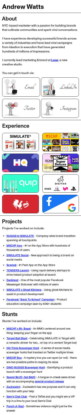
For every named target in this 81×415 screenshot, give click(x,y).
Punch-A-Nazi (15, 406)
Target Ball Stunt (16, 338)
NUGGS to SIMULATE (20, 236)
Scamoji (11, 265)
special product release (49, 382)
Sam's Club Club (16, 397)
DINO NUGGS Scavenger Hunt (25, 367)
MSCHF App (14, 246)
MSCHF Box (14, 358)
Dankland (12, 280)
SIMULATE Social (17, 255)
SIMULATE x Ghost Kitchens (23, 290)
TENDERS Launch (17, 270)
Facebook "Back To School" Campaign (30, 300)
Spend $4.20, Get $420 (20, 377)
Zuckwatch (13, 387)
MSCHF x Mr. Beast (18, 329)
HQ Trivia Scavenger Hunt (22, 348)
